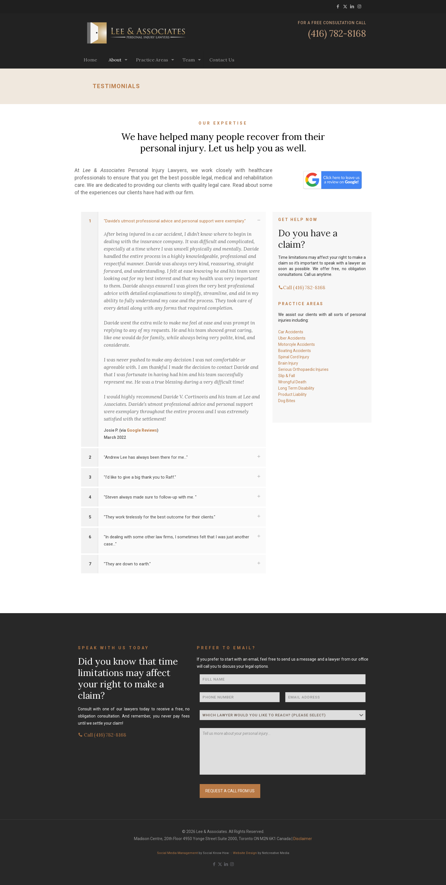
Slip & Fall (286, 375)
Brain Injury (288, 363)
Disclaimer (302, 838)
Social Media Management (177, 853)
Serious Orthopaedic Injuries (303, 369)
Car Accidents (290, 332)
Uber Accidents (291, 338)
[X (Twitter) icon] (345, 6)
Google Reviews (142, 430)
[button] (173, 329)
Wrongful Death (292, 382)
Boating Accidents (294, 350)
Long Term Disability (296, 388)
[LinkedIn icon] (352, 6)
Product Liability (292, 394)
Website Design (245, 853)
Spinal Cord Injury (293, 357)
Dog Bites (286, 400)
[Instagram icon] (359, 6)
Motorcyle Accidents (296, 344)
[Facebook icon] (338, 6)
